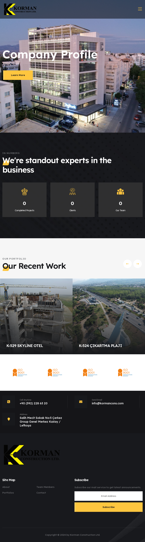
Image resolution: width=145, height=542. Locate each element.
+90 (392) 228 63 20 (33, 403)
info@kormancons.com (108, 403)
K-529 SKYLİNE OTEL (24, 345)
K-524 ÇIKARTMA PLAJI (100, 345)
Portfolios (8, 492)
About (6, 486)
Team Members (45, 486)
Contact (41, 492)
